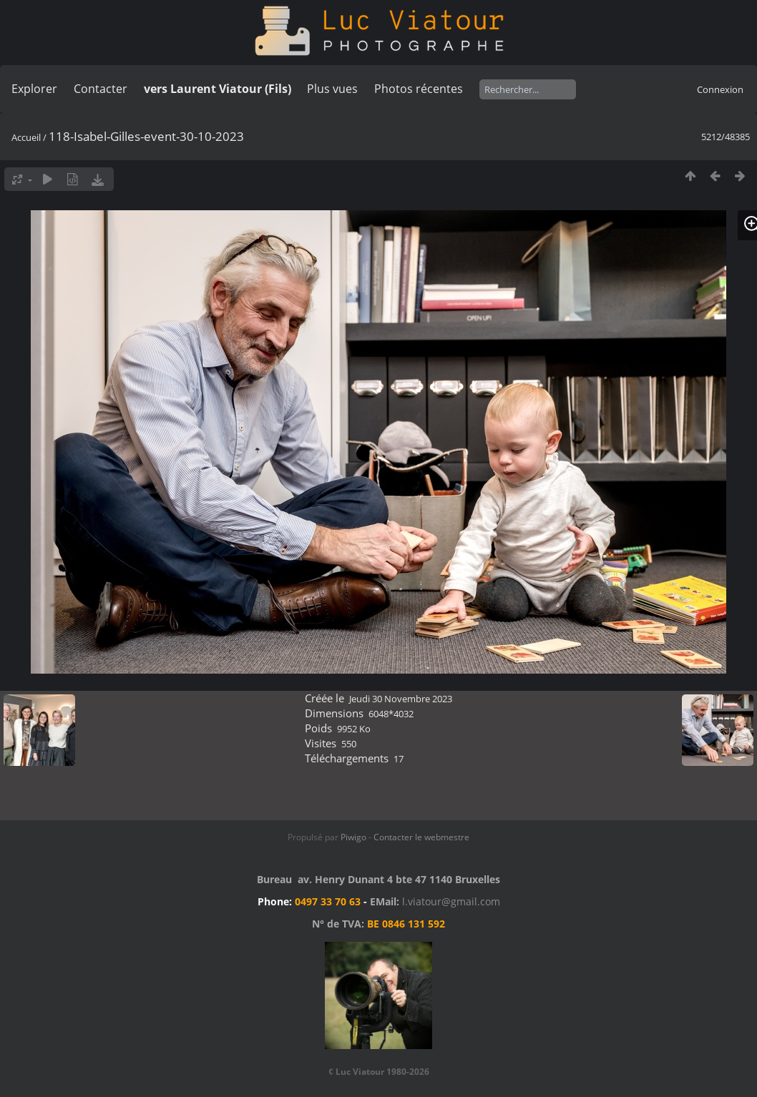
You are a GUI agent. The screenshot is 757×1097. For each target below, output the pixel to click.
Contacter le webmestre (421, 837)
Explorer (34, 89)
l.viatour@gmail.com (451, 901)
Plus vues (332, 89)
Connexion (720, 89)
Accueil (26, 137)
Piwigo (353, 837)
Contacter (100, 89)
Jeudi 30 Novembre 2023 (400, 698)
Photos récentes (418, 89)
